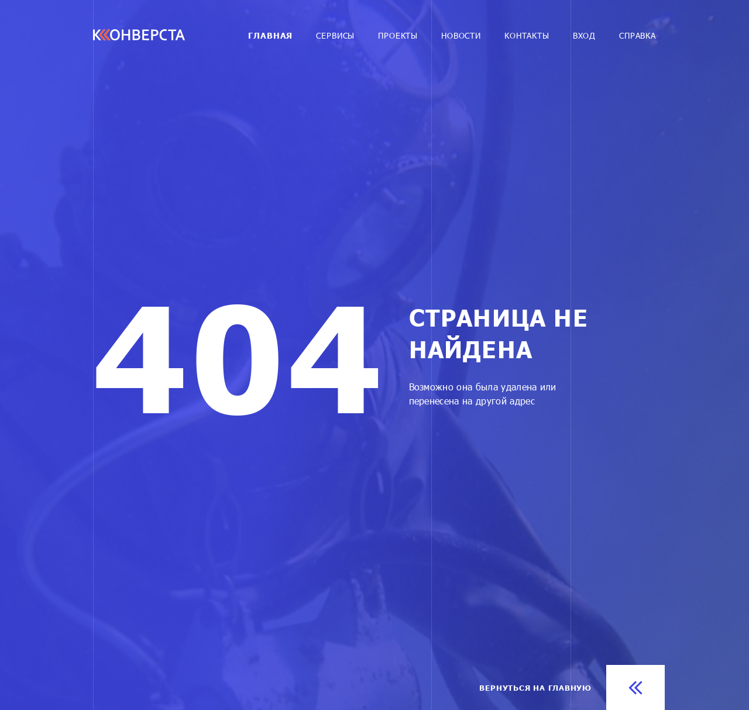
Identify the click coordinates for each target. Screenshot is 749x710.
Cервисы (335, 35)
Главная (270, 35)
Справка (637, 35)
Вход (584, 35)
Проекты (398, 35)
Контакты (526, 35)
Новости (461, 35)
